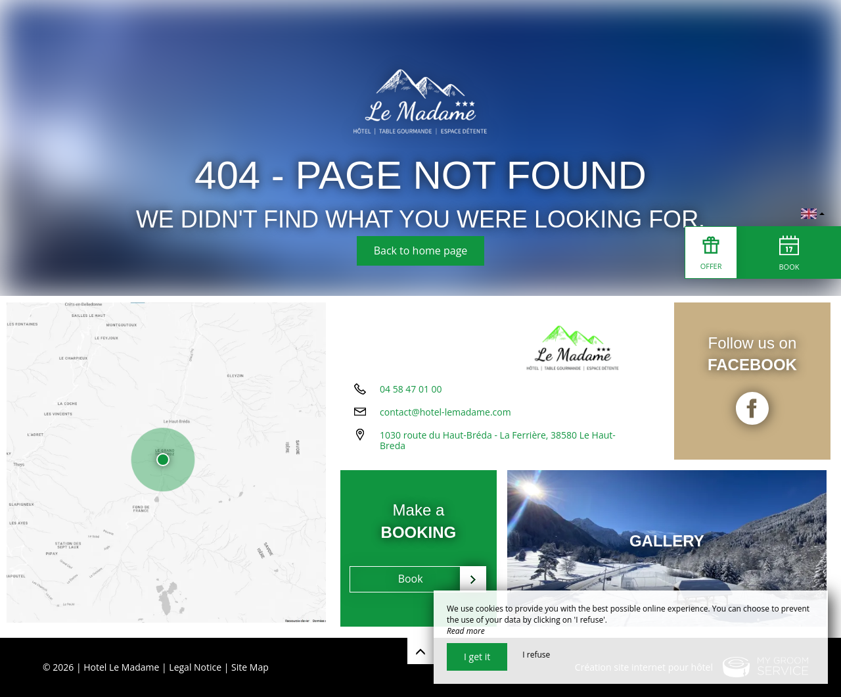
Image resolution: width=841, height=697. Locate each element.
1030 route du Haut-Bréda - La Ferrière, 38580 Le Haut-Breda (498, 444)
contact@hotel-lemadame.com (445, 416)
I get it (477, 656)
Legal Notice (195, 667)
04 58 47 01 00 (411, 393)
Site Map (250, 667)
